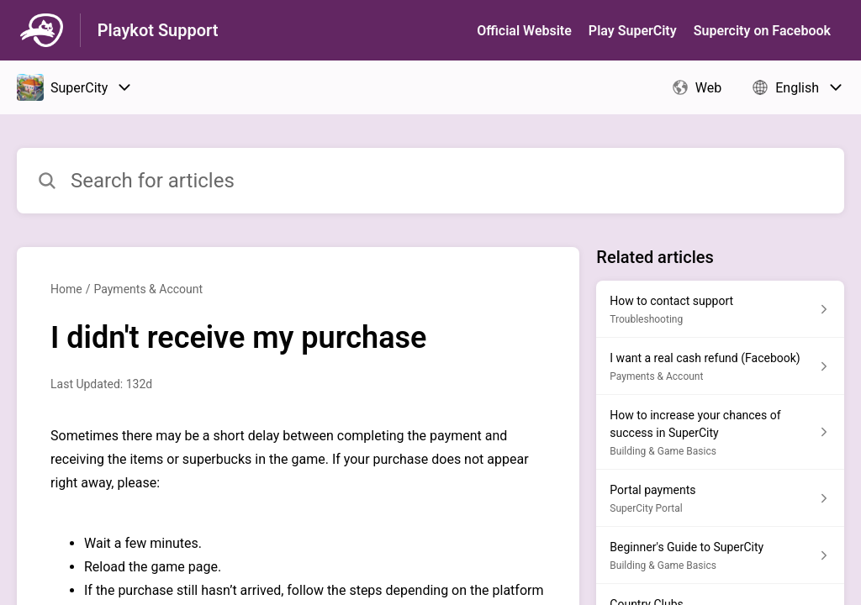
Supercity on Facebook (762, 31)
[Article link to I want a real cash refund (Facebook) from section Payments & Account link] (720, 366)
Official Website (524, 31)
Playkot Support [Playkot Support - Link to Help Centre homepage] (158, 30)
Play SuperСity (633, 31)
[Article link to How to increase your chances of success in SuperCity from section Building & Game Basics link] (720, 432)
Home (66, 289)
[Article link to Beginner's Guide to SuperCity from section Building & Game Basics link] (720, 555)
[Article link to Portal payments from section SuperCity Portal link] (720, 498)
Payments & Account (148, 289)
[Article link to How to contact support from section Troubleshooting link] (720, 309)
